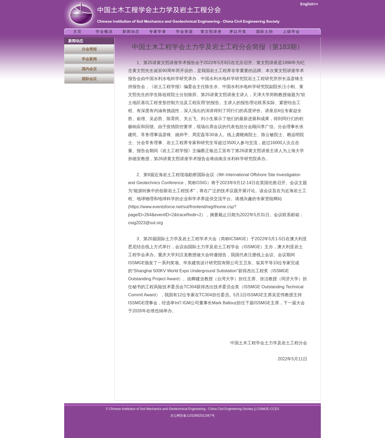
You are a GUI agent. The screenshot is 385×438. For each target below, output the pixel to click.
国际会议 (89, 79)
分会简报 (89, 49)
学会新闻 (89, 59)
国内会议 (89, 69)
